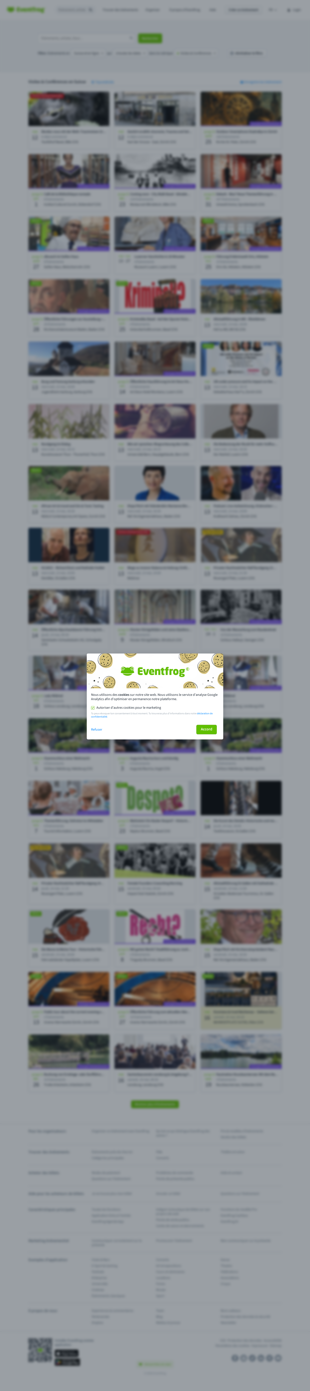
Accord (206, 729)
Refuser (96, 729)
